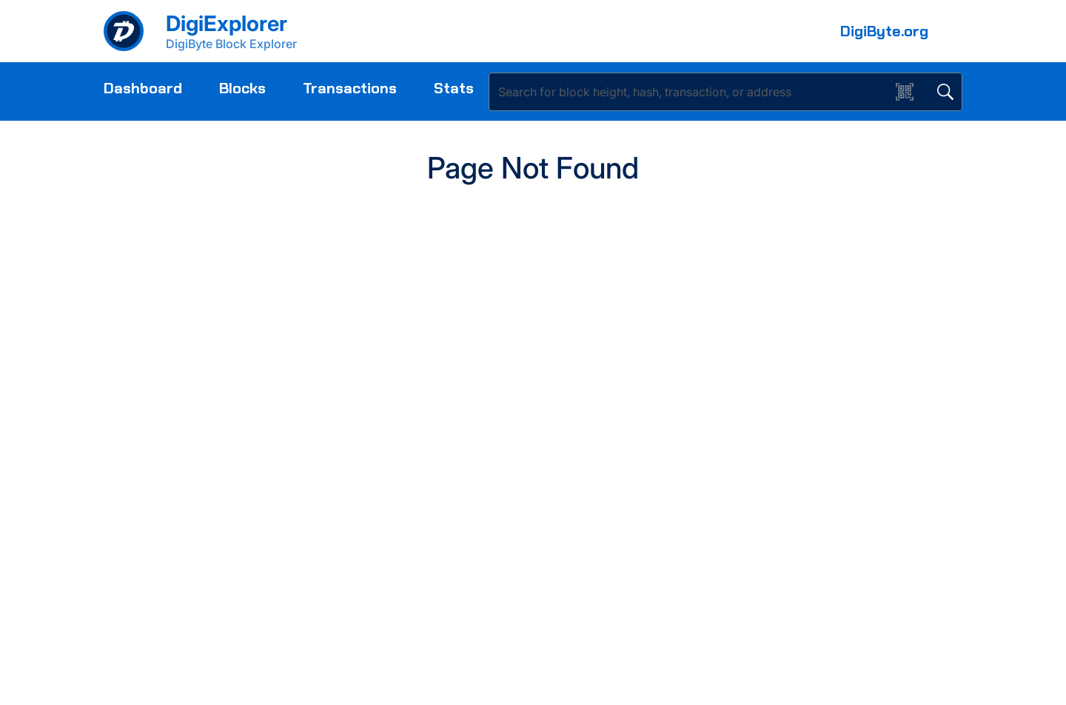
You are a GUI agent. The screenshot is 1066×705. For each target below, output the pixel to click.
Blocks (242, 88)
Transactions (350, 88)
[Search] (692, 91)
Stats (454, 88)
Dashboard (143, 88)
